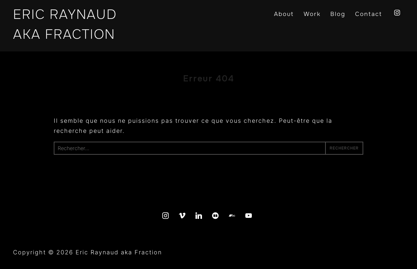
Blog (337, 14)
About (284, 14)
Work (312, 14)
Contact (368, 14)
